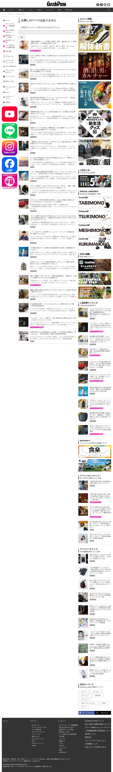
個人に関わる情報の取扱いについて (98, 724)
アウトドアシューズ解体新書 (10, 26)
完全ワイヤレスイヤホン (88, 703)
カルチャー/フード (10, 97)
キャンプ (83, 691)
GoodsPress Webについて (94, 721)
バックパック (85, 699)
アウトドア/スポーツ (10, 71)
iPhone (104, 703)
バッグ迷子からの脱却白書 (10, 46)
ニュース (11, 10)
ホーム (4, 14)
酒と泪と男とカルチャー (10, 31)
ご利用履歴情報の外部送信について (98, 731)
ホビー (8, 92)
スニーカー (96, 691)
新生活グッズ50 (10, 41)
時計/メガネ (10, 81)
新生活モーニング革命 (10, 36)
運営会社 (88, 737)
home (4, 10)
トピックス (50, 10)
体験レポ (21, 10)
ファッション (10, 76)
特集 (59, 10)
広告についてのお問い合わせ (95, 747)
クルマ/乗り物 (10, 66)
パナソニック (85, 695)
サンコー (83, 707)
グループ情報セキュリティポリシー (98, 727)
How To (39, 10)
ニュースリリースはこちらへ (95, 741)
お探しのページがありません (16, 14)
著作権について (90, 734)
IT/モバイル (10, 56)
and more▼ (68, 10)
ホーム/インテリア (10, 88)
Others (8, 102)
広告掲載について (91, 744)
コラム (30, 10)
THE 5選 (8, 51)
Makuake (98, 695)
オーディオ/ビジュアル (10, 61)
